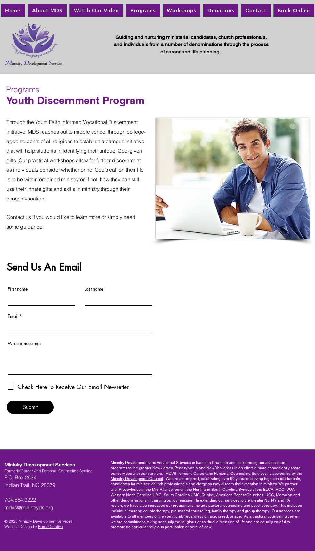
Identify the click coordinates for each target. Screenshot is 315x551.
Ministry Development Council (137, 478)
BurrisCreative (50, 526)
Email (13, 316)
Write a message (24, 343)
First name (18, 289)
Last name (94, 289)
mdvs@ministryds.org (28, 507)
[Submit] (30, 407)
